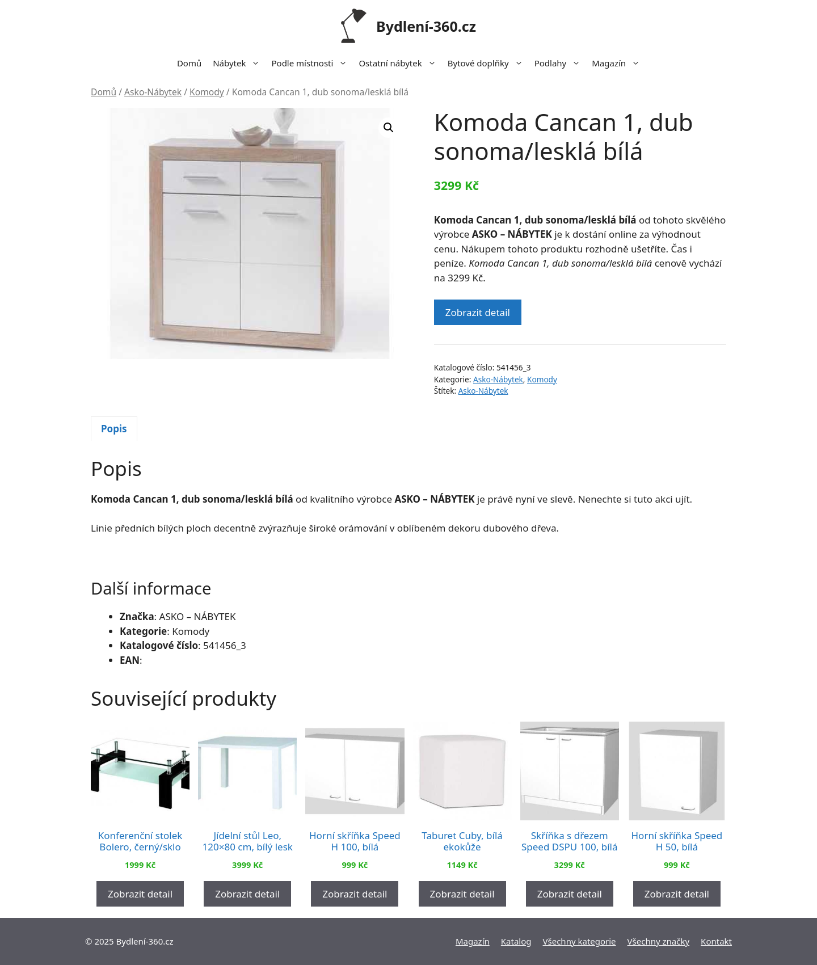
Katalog (516, 941)
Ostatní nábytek (400, 63)
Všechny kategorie (579, 941)
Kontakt (716, 941)
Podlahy (560, 63)
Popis (114, 428)
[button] (388, 127)
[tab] (114, 428)
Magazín (619, 63)
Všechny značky (659, 941)
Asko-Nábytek (153, 92)
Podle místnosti (312, 63)
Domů (189, 63)
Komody (206, 92)
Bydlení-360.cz (426, 26)
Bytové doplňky (488, 63)
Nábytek (239, 63)
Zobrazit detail (477, 312)
